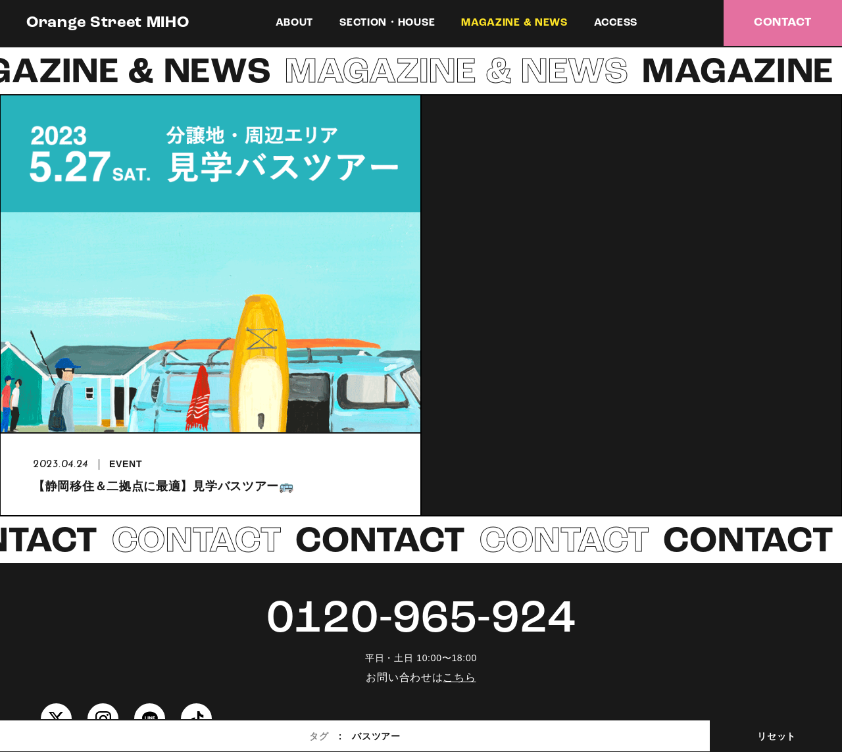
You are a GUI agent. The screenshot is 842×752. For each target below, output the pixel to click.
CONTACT (783, 22)
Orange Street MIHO (107, 23)
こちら (459, 677)
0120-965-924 (421, 620)
